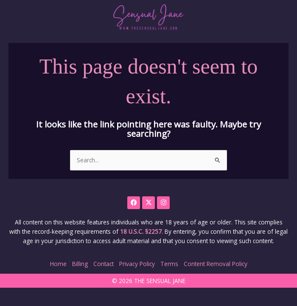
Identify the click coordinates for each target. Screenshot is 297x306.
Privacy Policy (137, 264)
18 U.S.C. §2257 (141, 231)
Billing (80, 264)
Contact (103, 264)
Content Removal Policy (215, 264)
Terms (169, 264)
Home (58, 264)
